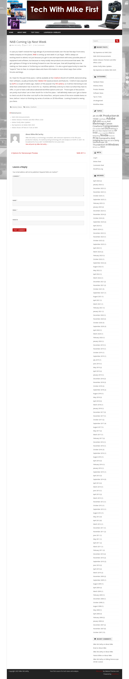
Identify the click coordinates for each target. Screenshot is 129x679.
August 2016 (97, 457)
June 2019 (96, 364)
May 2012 (96, 517)
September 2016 (98, 453)
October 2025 (97, 196)
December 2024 (98, 211)
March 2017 (97, 435)
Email (15, 210)
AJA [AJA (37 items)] (94, 121)
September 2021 (98, 293)
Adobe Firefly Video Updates (102, 66)
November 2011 (98, 532)
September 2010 (98, 561)
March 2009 (97, 591)
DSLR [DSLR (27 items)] (107, 128)
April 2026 (96, 181)
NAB (34, 54)
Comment (16, 176)
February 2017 (98, 438)
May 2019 (96, 367)
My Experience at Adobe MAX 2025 (104, 70)
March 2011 (97, 547)
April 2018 (96, 401)
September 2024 (98, 222)
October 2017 (97, 420)
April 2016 (96, 461)
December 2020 (98, 315)
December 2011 (98, 528)
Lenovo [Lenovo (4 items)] (100, 133)
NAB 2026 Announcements (102, 56)
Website (15, 220)
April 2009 (96, 588)
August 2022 (97, 267)
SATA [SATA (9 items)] (112, 140)
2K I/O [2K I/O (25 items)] (96, 115)
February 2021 (98, 308)
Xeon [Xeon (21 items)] (102, 146)
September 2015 (98, 472)
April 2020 (96, 330)
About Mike (21, 32)
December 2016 (98, 442)
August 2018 (97, 393)
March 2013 (97, 498)
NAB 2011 (81, 153)
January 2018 (97, 408)
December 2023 (98, 233)
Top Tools (35, 32)
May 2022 (96, 270)
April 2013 (96, 494)
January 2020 (97, 341)
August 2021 (97, 296)
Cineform (57, 78)
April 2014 (96, 483)
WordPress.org (98, 169)
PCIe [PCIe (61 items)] (95, 138)
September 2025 (98, 199)
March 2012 (97, 524)
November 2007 (98, 629)
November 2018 (98, 382)
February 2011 (98, 550)
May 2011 (96, 539)
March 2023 (97, 252)
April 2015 (96, 476)
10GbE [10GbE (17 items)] (96, 118)
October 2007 (97, 632)
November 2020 (98, 319)
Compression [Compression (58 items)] (111, 126)
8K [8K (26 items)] (118, 115)
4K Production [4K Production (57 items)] (107, 115)
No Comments (40, 45)
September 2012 (98, 509)
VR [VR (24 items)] (106, 144)
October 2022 (97, 259)
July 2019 (96, 360)
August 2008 (97, 606)
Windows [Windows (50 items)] (113, 144)
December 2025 (98, 188)
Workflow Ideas (98, 104)
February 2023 (98, 255)
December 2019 (98, 345)
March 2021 (97, 304)
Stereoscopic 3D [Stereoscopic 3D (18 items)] (100, 142)
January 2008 (97, 621)
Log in (95, 158)
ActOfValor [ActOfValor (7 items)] (102, 119)
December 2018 (98, 379)
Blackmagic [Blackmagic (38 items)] (99, 123)
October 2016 (97, 450)
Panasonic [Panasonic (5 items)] (112, 136)
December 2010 (98, 554)
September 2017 (98, 423)
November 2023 (98, 237)
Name (15, 200)
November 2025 (98, 192)
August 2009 (97, 584)
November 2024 (98, 214)
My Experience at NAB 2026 (102, 52)
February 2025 (98, 203)
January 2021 (97, 311)
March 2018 (97, 405)
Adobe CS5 (42, 81)
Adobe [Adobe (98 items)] (110, 118)
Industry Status (17, 107)
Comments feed (98, 165)
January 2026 (97, 185)
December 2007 (98, 625)
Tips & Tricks (97, 97)
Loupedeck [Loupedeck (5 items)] (105, 133)
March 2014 (97, 487)
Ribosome (99, 671)
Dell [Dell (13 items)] (102, 128)
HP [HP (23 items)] (115, 130)
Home (11, 32)
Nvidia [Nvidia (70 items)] (104, 135)
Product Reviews (98, 89)
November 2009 (98, 576)
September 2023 (98, 244)
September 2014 (98, 479)
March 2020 (97, 334)
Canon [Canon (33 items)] (108, 123)
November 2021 (98, 285)
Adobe (27, 107)
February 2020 (98, 337)
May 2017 (96, 431)
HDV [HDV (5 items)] (112, 131)
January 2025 (97, 207)
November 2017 (98, 416)
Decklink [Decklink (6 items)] (98, 129)
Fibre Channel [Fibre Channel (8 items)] (103, 131)
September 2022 (98, 263)
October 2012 (97, 505)
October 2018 (97, 386)
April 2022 (96, 274)
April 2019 (96, 371)
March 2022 (97, 278)
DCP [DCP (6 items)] (94, 129)
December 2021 (98, 282)
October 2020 (97, 323)
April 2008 (96, 614)
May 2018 (96, 397)
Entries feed (97, 161)
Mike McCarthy (16, 45)
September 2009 (98, 580)
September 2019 (98, 356)
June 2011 (96, 535)
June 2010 (96, 565)
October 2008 (97, 602)
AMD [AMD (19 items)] (99, 121)
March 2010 (97, 573)
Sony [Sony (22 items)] (116, 140)
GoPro (14, 84)
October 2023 (97, 240)
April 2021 (96, 300)
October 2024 (97, 218)
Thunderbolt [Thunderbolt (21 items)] (99, 144)
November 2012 (98, 502)
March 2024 (97, 229)
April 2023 (96, 248)
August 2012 (97, 513)
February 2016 (98, 464)
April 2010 (96, 569)
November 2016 (98, 446)
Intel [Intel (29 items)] (95, 132)
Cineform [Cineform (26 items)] (97, 126)
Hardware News (98, 82)
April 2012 (96, 520)
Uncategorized (98, 100)
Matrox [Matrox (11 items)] (111, 133)
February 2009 (98, 595)
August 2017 (97, 427)
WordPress (115, 674)
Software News (98, 93)
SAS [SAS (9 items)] (108, 140)
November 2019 (98, 349)
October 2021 (97, 289)
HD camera (59, 84)
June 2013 (96, 491)
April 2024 (96, 226)
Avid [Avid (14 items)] (109, 121)
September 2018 (98, 390)
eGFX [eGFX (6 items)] (96, 131)
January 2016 (97, 468)
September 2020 (98, 326)
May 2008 (96, 610)
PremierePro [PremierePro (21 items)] (104, 138)
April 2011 (96, 543)
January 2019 (97, 375)
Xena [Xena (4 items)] (98, 147)
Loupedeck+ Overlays (52, 32)
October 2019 (97, 352)
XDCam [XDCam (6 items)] (95, 147)
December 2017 (98, 412)
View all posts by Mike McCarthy (37, 144)
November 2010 (98, 558)
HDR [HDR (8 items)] (109, 131)
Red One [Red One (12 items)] (104, 140)
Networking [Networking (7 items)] (96, 136)
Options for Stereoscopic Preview (24, 153)
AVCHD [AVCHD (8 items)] (104, 121)
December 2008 (98, 599)
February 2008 (98, 617)
